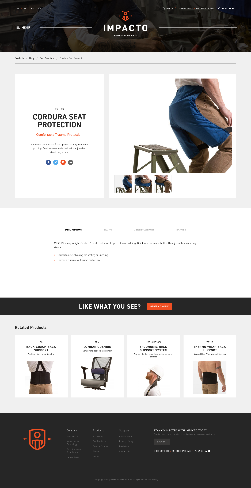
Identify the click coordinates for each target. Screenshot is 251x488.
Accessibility (125, 436)
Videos (96, 456)
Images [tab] (181, 229)
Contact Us (124, 451)
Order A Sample (159, 306)
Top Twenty (98, 436)
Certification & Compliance (74, 451)
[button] (23, 27)
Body (31, 58)
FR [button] (25, 8)
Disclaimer (124, 446)
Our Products (99, 441)
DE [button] (32, 8)
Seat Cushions (47, 58)
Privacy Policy (126, 441)
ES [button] (39, 8)
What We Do (72, 436)
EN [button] (18, 8)
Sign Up (161, 441)
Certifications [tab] (144, 229)
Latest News (73, 457)
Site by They (153, 479)
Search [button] (168, 8)
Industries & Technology (73, 443)
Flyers (96, 451)
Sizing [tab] (108, 229)
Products (19, 58)
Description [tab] (73, 229)
